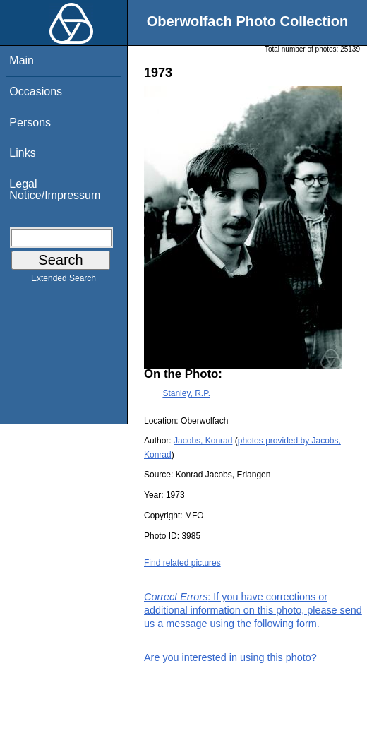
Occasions (35, 91)
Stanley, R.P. (186, 393)
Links (22, 153)
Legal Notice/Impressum (54, 189)
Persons (30, 123)
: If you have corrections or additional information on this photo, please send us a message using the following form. (253, 610)
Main (21, 60)
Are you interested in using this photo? (230, 657)
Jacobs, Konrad (203, 441)
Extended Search (63, 281)
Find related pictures (182, 563)
